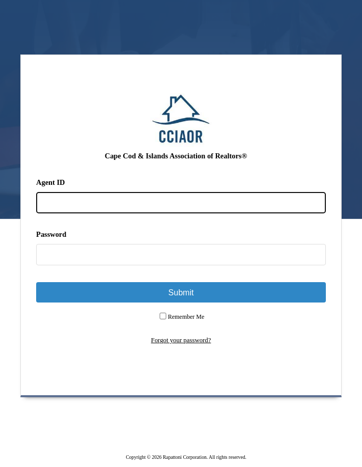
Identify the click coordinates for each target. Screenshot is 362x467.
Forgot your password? (181, 340)
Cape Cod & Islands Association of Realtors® (176, 156)
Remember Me (186, 316)
